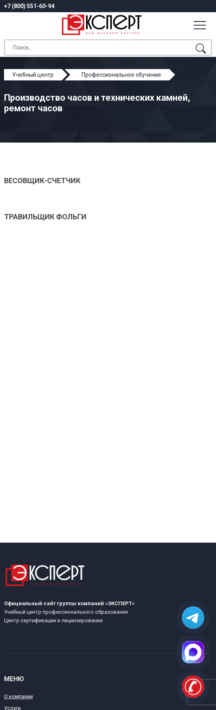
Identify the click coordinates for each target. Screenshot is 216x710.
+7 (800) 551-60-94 (29, 6)
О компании (18, 696)
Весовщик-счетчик (42, 180)
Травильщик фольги (45, 216)
